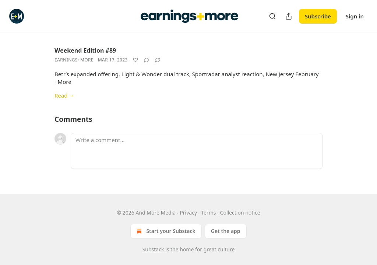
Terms (208, 212)
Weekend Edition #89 (85, 50)
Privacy (188, 212)
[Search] (272, 16)
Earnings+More (74, 60)
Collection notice (240, 212)
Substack (153, 249)
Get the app (225, 230)
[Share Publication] (288, 16)
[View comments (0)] (146, 60)
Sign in (355, 16)
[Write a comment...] (197, 151)
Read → (64, 95)
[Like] (135, 60)
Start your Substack (165, 231)
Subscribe (318, 16)
